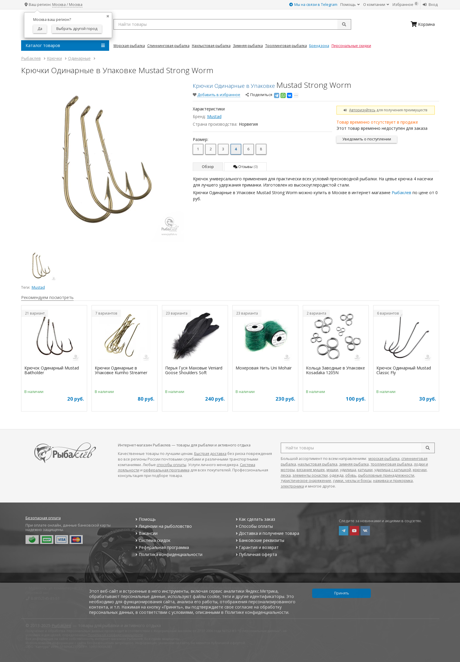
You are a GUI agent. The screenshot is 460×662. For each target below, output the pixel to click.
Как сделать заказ (254, 519)
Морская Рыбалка (129, 45)
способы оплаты (171, 464)
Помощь (350, 4)
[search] (427, 448)
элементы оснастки (310, 475)
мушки (332, 469)
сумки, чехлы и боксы (352, 480)
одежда (336, 475)
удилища (348, 469)
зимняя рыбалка (354, 464)
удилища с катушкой (392, 469)
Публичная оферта (255, 554)
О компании (376, 4)
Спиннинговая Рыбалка (168, 45)
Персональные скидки (351, 45)
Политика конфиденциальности (168, 554)
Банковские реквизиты (259, 540)
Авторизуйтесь (362, 109)
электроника (292, 486)
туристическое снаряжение (306, 480)
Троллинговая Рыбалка (286, 45)
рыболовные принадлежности (386, 475)
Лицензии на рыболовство (163, 526)
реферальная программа (166, 470)
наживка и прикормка (393, 480)
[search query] (232, 24)
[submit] (344, 24)
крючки (420, 469)
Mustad (214, 116)
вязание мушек (311, 469)
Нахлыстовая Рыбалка (211, 45)
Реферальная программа (161, 547)
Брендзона (319, 45)
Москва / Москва (67, 4)
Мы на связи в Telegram (313, 4)
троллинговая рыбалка (391, 464)
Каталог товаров (65, 45)
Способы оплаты (253, 526)
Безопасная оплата (43, 517)
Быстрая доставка (210, 453)
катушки (365, 469)
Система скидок (152, 540)
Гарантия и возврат (256, 547)
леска (286, 475)
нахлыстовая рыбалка (317, 464)
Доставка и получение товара (266, 533)
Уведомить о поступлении (366, 139)
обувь (350, 475)
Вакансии (146, 533)
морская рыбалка (384, 458)
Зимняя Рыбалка (248, 45)
